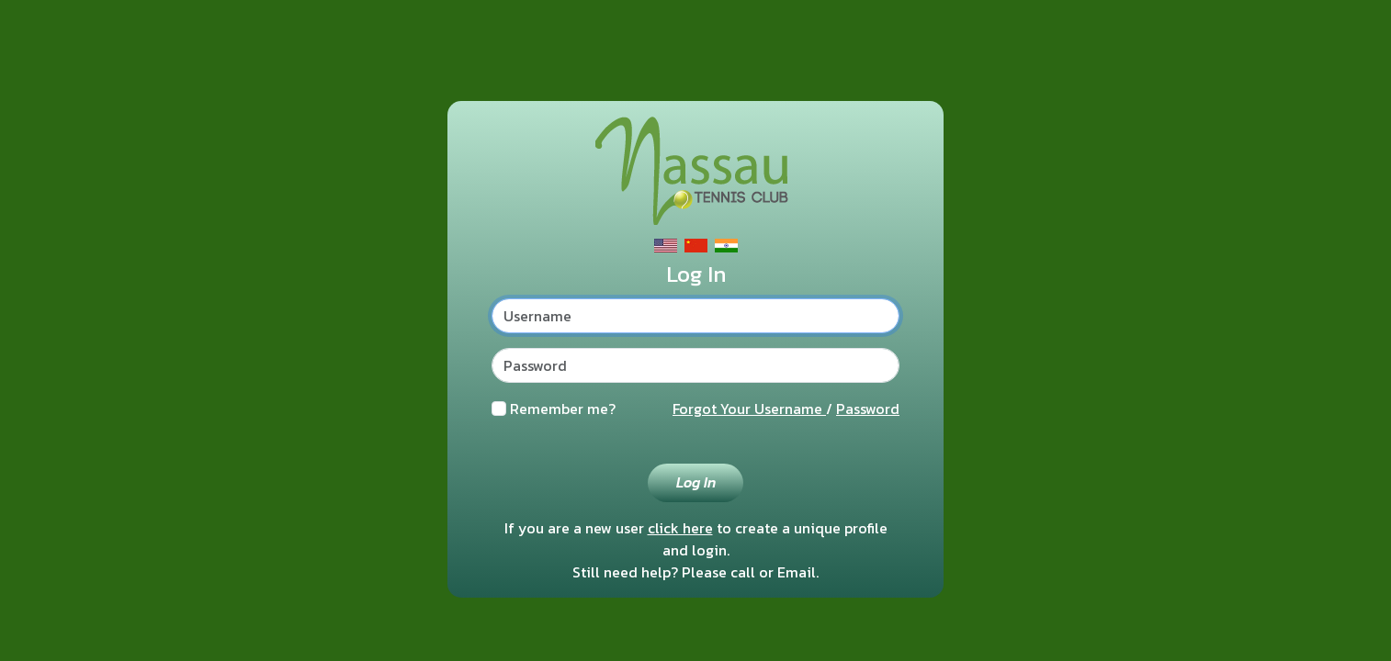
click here (680, 528)
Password (867, 409)
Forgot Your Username (749, 409)
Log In (696, 482)
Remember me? (563, 409)
